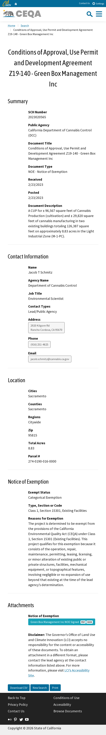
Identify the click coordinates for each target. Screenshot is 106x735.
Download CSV (18, 687)
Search (25, 25)
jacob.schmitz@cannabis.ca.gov (50, 359)
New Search (40, 687)
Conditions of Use (66, 698)
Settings (98, 3)
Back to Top (16, 698)
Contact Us (84, 3)
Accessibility (62, 704)
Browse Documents (67, 711)
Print (55, 687)
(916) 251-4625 (39, 344)
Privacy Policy (18, 704)
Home (11, 25)
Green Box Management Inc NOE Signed (62, 622)
